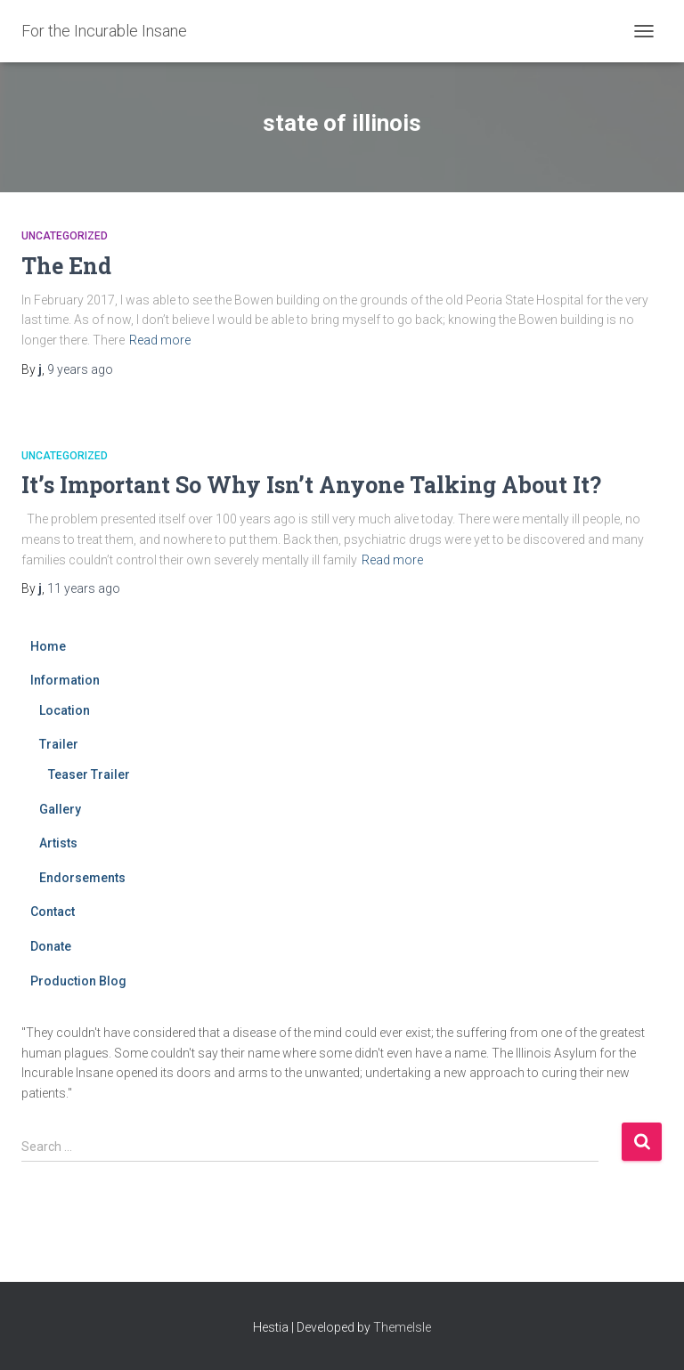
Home (48, 646)
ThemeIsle (402, 1327)
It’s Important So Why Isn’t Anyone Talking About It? (311, 484)
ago (80, 369)
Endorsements (82, 878)
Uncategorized (64, 236)
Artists (58, 843)
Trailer (58, 744)
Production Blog (78, 981)
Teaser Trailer (89, 774)
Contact (52, 911)
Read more (160, 340)
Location (64, 710)
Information (65, 680)
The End (66, 265)
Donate (50, 946)
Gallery (60, 809)
